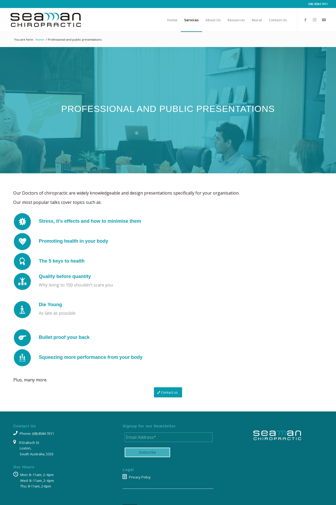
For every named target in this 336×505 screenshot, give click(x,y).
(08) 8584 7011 (318, 4)
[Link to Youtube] (324, 20)
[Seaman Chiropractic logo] (46, 20)
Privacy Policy (137, 477)
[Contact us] (168, 392)
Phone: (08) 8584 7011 (33, 433)
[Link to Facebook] (305, 20)
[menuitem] (172, 20)
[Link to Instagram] (315, 20)
